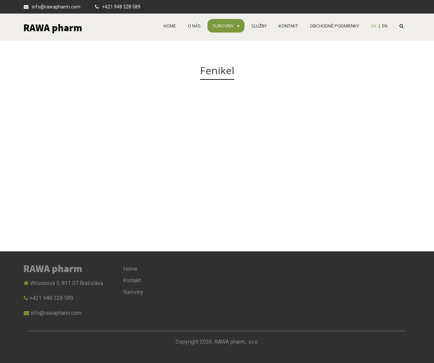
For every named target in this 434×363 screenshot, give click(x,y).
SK (373, 26)
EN (385, 26)
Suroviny (226, 26)
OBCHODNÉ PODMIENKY (334, 26)
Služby (259, 26)
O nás (194, 26)
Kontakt (288, 26)
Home (169, 26)
